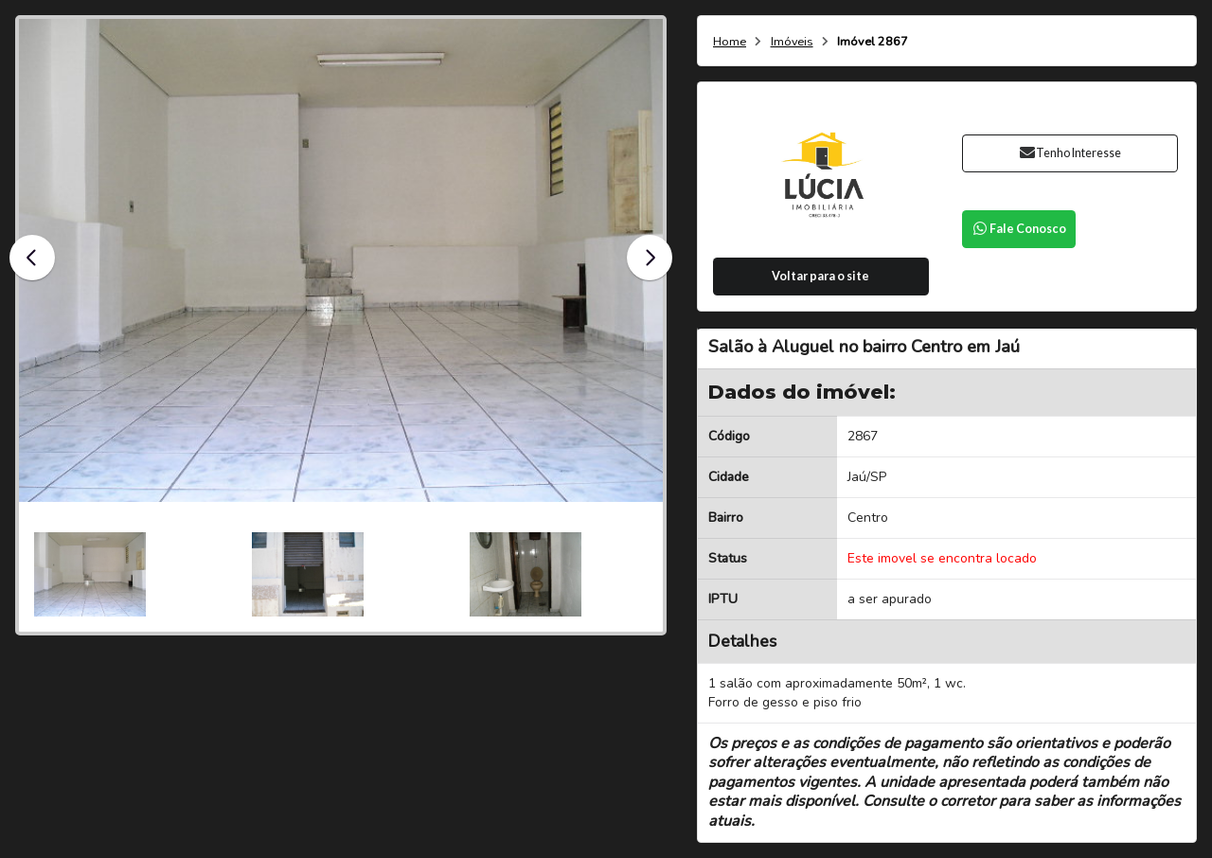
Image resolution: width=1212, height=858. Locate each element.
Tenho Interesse (1069, 153)
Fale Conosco (1018, 229)
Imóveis (792, 42)
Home (729, 42)
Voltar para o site (820, 276)
